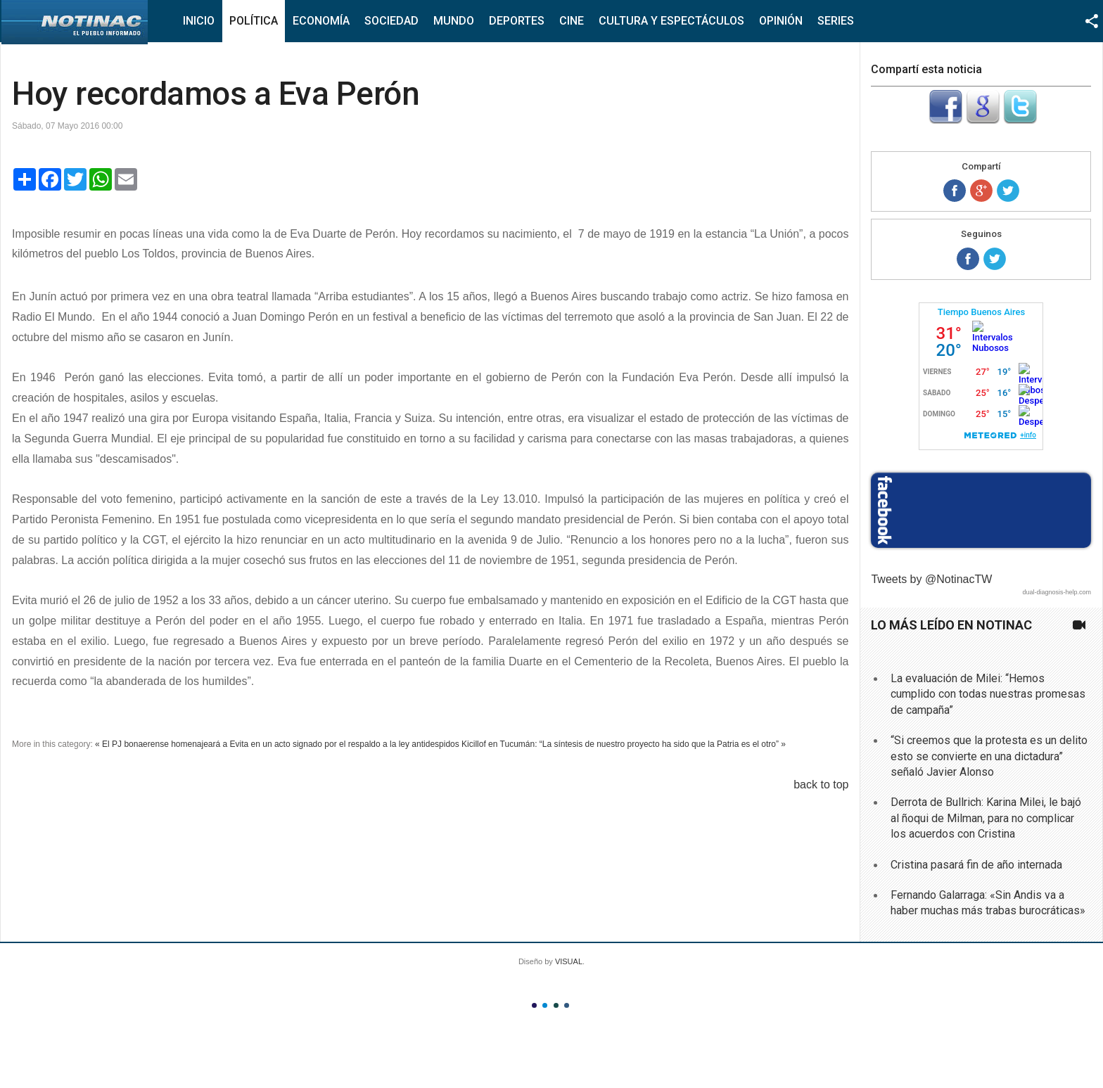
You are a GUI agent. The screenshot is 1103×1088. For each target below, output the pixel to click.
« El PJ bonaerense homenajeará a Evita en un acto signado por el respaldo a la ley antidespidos (277, 744)
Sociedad (391, 20)
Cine (571, 20)
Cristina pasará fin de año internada (976, 864)
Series (835, 20)
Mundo (453, 20)
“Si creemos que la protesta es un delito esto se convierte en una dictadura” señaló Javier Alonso (989, 756)
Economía (321, 20)
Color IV (566, 1005)
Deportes (516, 20)
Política (253, 20)
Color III (556, 1005)
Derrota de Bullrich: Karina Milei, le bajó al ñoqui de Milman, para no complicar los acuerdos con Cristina (986, 817)
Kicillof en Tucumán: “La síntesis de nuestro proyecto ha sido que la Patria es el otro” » (623, 744)
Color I (534, 1005)
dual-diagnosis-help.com (1056, 592)
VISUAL (568, 961)
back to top (820, 785)
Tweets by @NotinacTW (931, 579)
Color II (544, 1005)
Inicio (199, 20)
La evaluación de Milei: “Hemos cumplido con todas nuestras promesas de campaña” (988, 694)
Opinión (781, 20)
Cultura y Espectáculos (671, 20)
